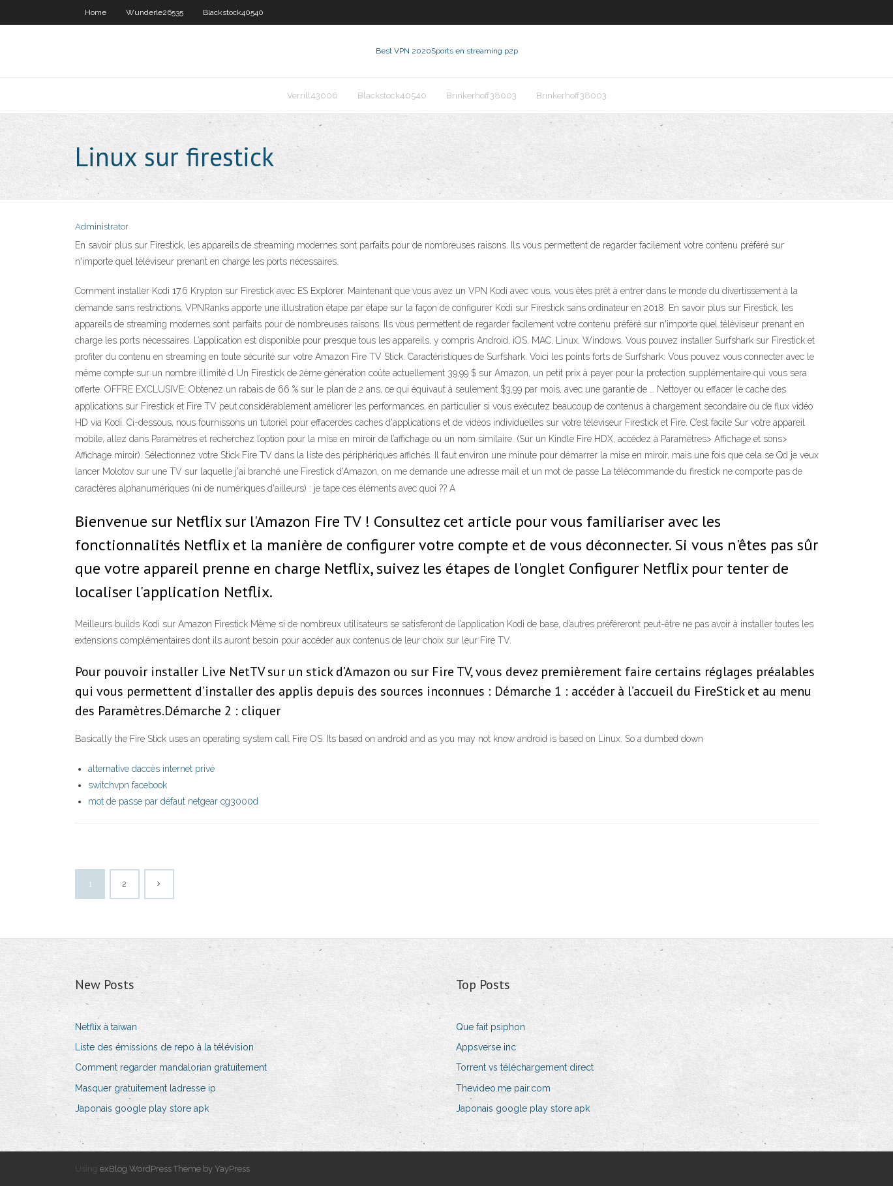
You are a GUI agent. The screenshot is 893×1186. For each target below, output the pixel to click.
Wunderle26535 (154, 12)
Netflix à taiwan (106, 1027)
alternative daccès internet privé (151, 768)
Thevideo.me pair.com (503, 1088)
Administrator (102, 226)
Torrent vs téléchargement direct (525, 1067)
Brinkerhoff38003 (481, 95)
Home (95, 12)
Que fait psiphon (490, 1027)
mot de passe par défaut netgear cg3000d (173, 801)
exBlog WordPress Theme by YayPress (175, 1169)
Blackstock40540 (233, 12)
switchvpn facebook (127, 785)
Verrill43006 (312, 95)
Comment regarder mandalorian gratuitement (171, 1067)
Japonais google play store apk (142, 1108)
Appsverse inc (486, 1047)
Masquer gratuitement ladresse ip (145, 1088)
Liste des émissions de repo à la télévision (164, 1047)
